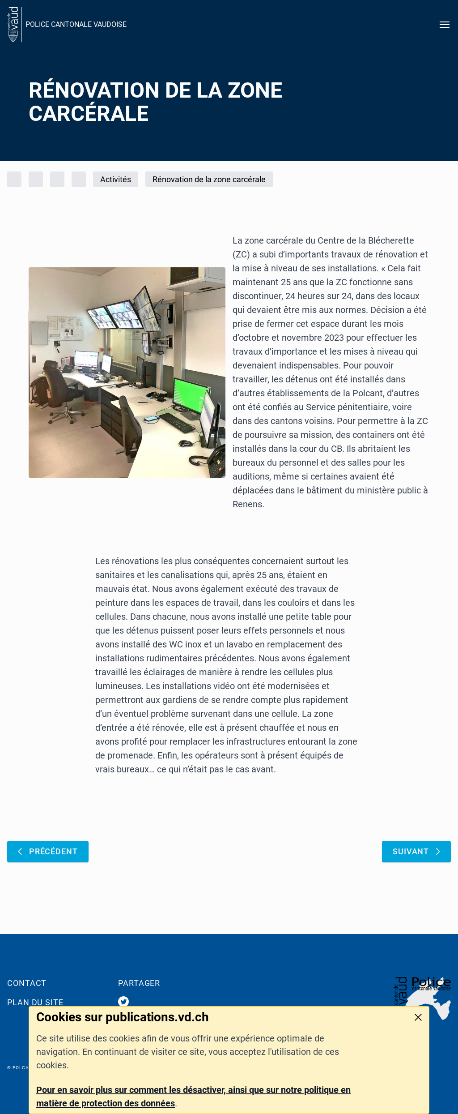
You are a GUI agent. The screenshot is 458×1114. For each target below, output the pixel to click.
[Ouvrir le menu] (444, 24)
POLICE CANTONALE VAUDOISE (76, 24)
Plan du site (35, 1002)
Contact (27, 983)
